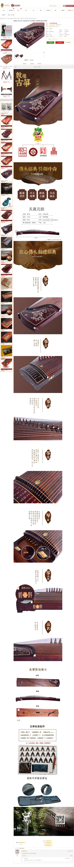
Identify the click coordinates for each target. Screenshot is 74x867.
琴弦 (18, 10)
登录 (47, 1)
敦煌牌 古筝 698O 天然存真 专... (4, 275)
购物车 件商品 (70, 5)
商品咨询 (32, 63)
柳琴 (55, 10)
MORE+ (11, 99)
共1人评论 (56, 26)
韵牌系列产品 (70, 10)
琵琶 (41, 10)
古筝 (26, 10)
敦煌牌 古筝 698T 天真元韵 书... (4, 140)
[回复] (71, 855)
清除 (11, 20)
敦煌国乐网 (11, 10)
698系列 (11, 18)
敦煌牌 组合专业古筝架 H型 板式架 (6, 95)
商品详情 (17, 63)
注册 (49, 1)
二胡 (33, 10)
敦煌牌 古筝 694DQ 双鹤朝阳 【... (4, 167)
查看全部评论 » (21, 848)
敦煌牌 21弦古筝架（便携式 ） (6, 81)
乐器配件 (63, 10)
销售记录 (39, 63)
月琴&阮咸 (48, 10)
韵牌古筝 (3, 14)
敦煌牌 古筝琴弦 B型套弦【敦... (4, 113)
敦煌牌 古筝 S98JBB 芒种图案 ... (4, 194)
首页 (4, 10)
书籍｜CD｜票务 (11, 14)
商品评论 (24, 63)
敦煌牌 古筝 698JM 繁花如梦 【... (4, 221)
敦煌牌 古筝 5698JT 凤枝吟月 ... (4, 248)
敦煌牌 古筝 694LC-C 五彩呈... (4, 329)
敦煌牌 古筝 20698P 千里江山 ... (4, 356)
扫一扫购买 (68, 42)
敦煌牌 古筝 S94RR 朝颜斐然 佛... (5, 302)
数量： (50, 39)
